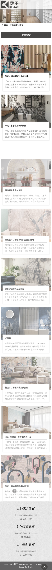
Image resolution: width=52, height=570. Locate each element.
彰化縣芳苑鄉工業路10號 (26, 533)
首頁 (4, 25)
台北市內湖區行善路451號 (26, 515)
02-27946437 (26, 519)
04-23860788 (26, 555)
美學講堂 (14, 25)
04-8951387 (26, 537)
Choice (31, 567)
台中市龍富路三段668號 (26, 551)
